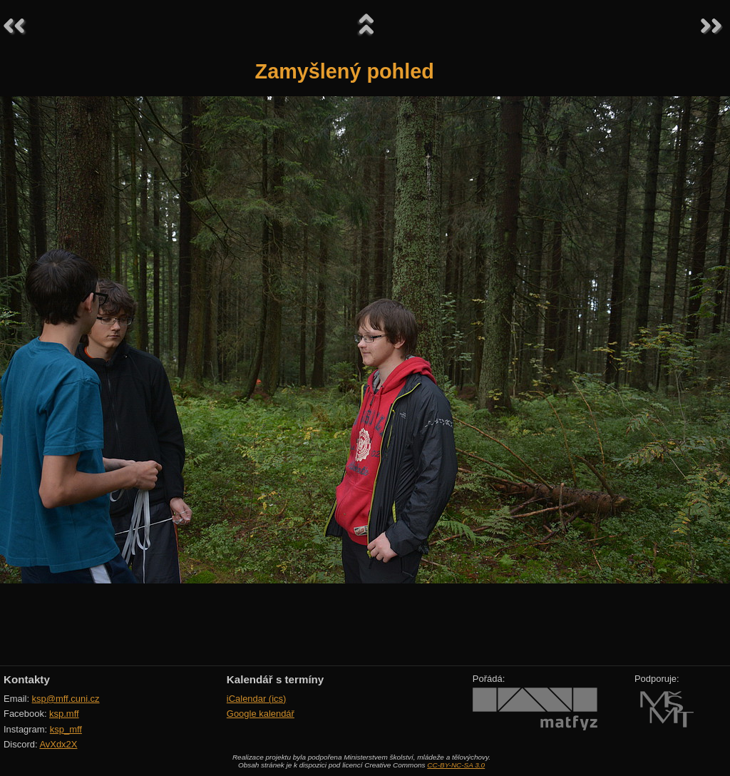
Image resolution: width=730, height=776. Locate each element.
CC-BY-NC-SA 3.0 (456, 765)
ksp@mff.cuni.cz (66, 698)
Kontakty (27, 679)
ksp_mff (66, 729)
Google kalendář (260, 713)
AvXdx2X (58, 744)
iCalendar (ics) (257, 698)
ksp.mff (64, 713)
